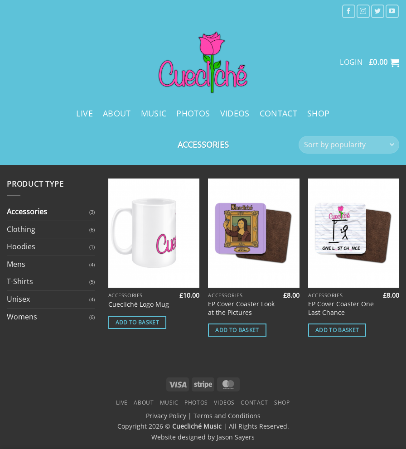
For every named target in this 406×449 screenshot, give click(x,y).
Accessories (27, 212)
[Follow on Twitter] (377, 11)
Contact (278, 113)
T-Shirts (20, 281)
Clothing (21, 229)
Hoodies (21, 246)
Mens (16, 264)
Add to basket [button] (138, 322)
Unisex (18, 299)
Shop (318, 113)
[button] (384, 62)
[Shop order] (349, 145)
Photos (193, 113)
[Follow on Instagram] (363, 11)
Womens (22, 317)
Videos (235, 113)
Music (154, 113)
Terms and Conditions (227, 415)
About (117, 113)
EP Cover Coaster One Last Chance (341, 308)
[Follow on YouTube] (392, 11)
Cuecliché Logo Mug (138, 304)
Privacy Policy (166, 415)
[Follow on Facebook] (348, 11)
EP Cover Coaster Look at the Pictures (241, 308)
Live (84, 113)
